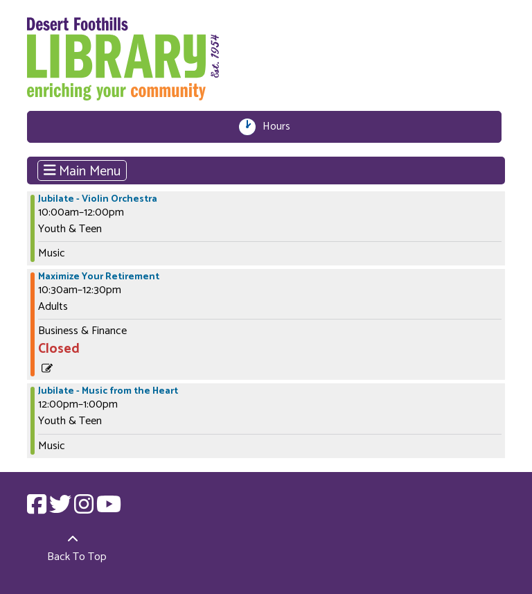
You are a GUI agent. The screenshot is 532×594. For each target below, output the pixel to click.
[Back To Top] (73, 549)
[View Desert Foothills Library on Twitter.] (61, 509)
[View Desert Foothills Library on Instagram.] (85, 509)
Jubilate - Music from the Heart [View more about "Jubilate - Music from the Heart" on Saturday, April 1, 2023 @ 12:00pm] (108, 391)
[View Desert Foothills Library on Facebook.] (38, 509)
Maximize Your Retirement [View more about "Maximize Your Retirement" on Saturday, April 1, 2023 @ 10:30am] (98, 277)
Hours (280, 126)
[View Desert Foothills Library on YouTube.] (108, 509)
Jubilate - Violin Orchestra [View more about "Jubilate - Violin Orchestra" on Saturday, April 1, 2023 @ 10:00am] (97, 199)
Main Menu (82, 170)
